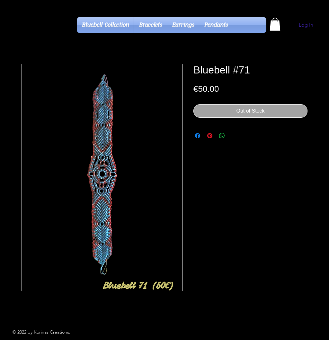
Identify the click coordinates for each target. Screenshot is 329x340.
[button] (275, 24)
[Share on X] (234, 136)
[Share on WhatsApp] (222, 136)
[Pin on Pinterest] (210, 136)
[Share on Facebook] (197, 136)
